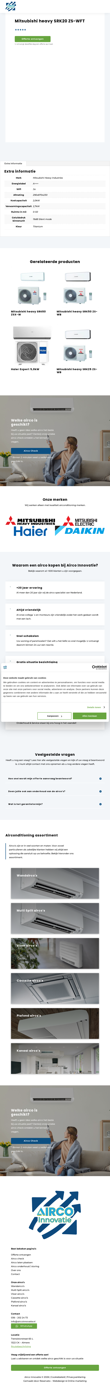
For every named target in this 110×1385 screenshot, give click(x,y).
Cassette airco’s (19, 1297)
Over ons (16, 1270)
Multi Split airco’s (20, 1290)
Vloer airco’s (17, 1294)
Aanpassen (54, 716)
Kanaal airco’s (18, 1305)
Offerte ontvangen (33, 39)
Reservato (45, 1381)
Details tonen (94, 707)
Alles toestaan (89, 716)
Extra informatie (13, 163)
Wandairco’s (17, 1286)
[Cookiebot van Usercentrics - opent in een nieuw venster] (94, 667)
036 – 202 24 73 (19, 1317)
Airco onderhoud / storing (25, 1266)
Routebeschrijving (21, 1346)
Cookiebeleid (58, 1377)
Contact (15, 1274)
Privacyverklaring (76, 1377)
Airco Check (29, 451)
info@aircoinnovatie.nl (23, 1321)
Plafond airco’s (19, 1301)
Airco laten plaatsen (22, 1262)
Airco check (17, 1258)
